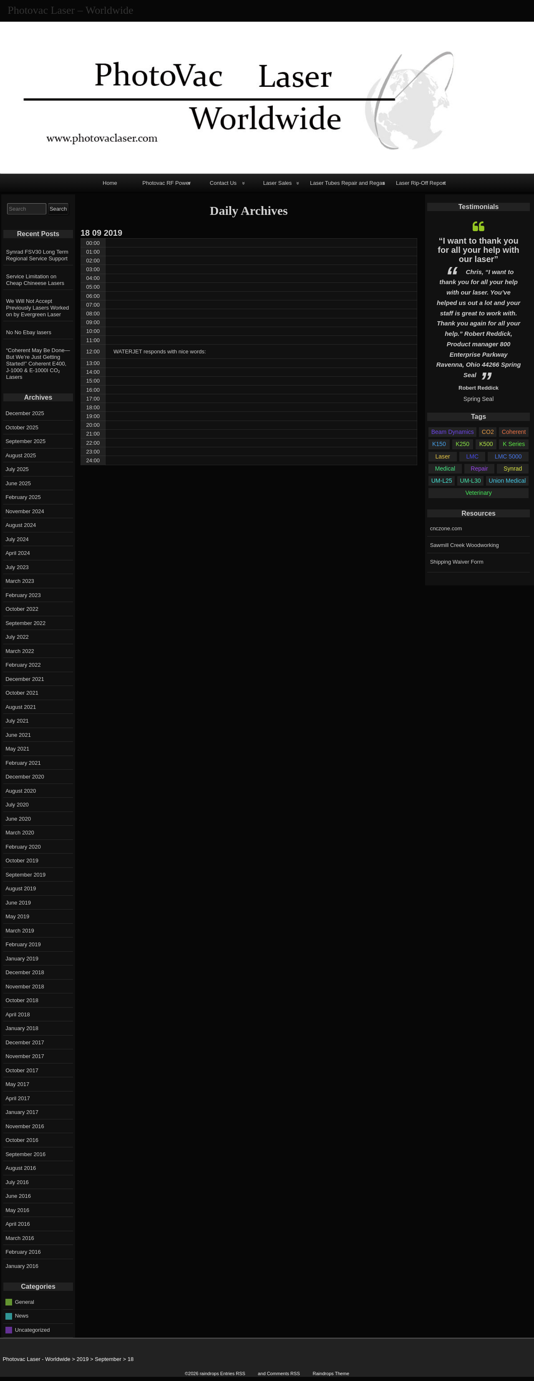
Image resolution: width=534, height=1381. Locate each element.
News (22, 1316)
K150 (439, 444)
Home (110, 183)
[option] (478, 309)
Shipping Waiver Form (457, 562)
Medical (445, 468)
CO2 (488, 431)
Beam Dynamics (452, 431)
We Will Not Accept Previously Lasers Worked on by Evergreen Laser (37, 308)
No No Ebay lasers (28, 332)
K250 (462, 444)
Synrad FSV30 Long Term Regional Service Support (37, 255)
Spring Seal (478, 399)
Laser (443, 456)
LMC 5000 (508, 456)
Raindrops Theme (330, 1373)
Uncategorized (32, 1329)
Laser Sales (277, 183)
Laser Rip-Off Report (421, 183)
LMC (472, 456)
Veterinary (478, 492)
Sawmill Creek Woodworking (464, 545)
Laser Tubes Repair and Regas (347, 183)
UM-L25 (441, 480)
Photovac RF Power (166, 183)
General (24, 1301)
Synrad (513, 468)
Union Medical (507, 480)
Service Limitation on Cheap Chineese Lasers (35, 279)
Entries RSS (232, 1373)
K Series (514, 444)
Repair (479, 468)
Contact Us (223, 183)
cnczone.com (446, 528)
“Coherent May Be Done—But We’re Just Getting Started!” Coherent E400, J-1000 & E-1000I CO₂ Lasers (38, 363)
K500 (486, 444)
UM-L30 (470, 480)
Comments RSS (283, 1373)
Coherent (514, 431)
